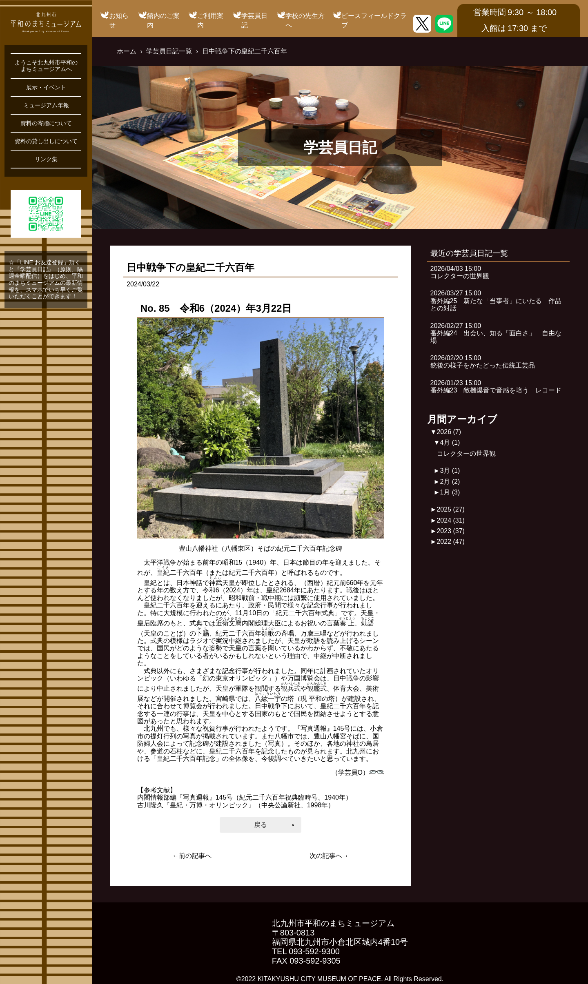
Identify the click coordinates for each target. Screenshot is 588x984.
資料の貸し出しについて (46, 141)
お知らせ (119, 20)
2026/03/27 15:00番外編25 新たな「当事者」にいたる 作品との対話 (496, 301)
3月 (450, 470)
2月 (450, 481)
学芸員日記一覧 (169, 51)
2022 (451, 541)
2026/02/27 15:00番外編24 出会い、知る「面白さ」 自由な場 (496, 333)
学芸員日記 (254, 20)
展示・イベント (46, 87)
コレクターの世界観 (466, 453)
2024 (451, 520)
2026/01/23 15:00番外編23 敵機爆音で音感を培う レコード (496, 386)
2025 (451, 509)
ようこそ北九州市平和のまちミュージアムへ (46, 66)
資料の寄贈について (46, 123)
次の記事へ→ (329, 855)
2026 (449, 431)
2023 (451, 530)
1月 (450, 492)
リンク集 (46, 159)
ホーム (126, 51)
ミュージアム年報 (46, 105)
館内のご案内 (163, 20)
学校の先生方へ (305, 20)
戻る (260, 824)
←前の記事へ (192, 855)
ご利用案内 (210, 20)
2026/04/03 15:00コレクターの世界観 (459, 272)
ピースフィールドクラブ (374, 20)
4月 (450, 442)
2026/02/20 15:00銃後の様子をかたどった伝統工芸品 (482, 362)
